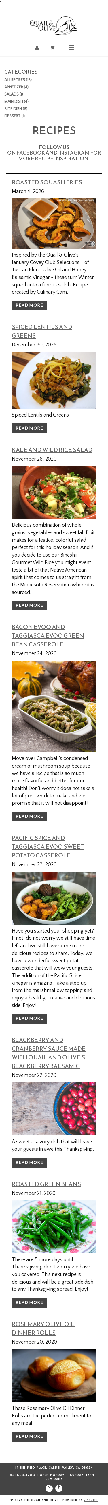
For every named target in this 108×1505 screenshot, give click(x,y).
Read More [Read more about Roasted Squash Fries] (29, 305)
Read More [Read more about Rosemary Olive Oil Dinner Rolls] (29, 1436)
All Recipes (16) (18, 80)
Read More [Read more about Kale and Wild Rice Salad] (29, 605)
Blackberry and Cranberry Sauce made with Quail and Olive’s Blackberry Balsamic (49, 1053)
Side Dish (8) (15, 109)
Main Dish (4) (16, 101)
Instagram (74, 153)
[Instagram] (49, 1488)
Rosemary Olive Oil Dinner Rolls (43, 1328)
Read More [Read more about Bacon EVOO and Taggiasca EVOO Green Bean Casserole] (29, 816)
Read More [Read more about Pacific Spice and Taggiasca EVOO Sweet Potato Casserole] (29, 1018)
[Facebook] (58, 1488)
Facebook (30, 153)
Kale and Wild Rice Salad (52, 450)
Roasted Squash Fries (47, 182)
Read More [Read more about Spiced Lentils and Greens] (29, 428)
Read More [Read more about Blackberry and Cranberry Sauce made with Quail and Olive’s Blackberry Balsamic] (29, 1162)
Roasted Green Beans (46, 1184)
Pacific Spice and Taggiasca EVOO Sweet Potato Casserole (48, 847)
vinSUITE (91, 1500)
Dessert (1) (14, 116)
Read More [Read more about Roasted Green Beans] (29, 1302)
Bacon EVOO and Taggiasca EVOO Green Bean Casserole (48, 636)
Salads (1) (13, 94)
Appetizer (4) (16, 87)
